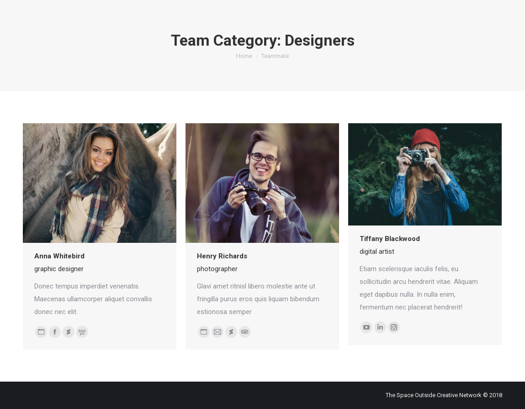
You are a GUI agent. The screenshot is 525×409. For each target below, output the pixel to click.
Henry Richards (222, 256)
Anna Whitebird (59, 256)
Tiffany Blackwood (390, 239)
